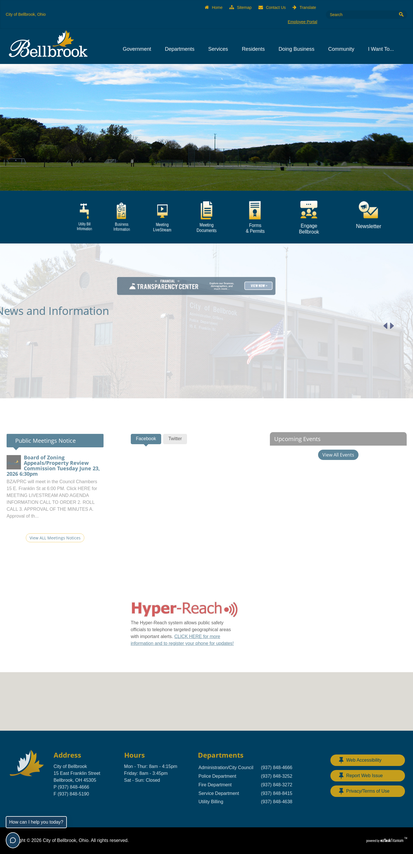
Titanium (392, 840)
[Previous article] (370, 326)
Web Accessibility (360, 760)
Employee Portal (302, 22)
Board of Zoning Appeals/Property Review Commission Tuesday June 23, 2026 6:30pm (53, 481)
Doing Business (298, 49)
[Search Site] (360, 14)
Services (219, 49)
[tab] (146, 454)
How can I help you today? (36, 822)
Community (343, 49)
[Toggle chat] (13, 840)
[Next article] (377, 326)
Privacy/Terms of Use (364, 791)
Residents (255, 49)
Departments (181, 49)
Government (139, 49)
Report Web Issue (361, 775)
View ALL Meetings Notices (55, 553)
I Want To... (382, 49)
